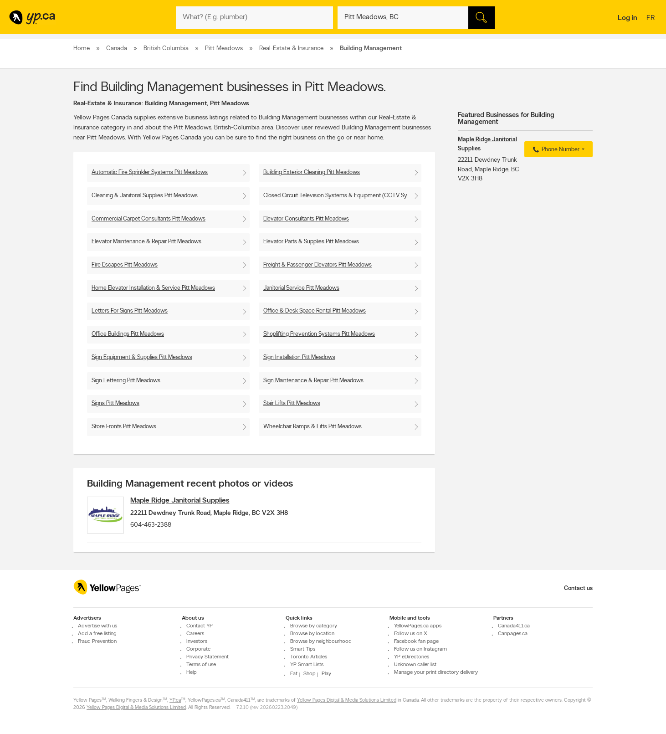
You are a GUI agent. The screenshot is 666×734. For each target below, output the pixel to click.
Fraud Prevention (97, 641)
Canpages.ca (513, 633)
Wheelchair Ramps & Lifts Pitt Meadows (312, 427)
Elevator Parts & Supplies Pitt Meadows (311, 242)
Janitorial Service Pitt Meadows (301, 288)
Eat (293, 674)
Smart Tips (302, 649)
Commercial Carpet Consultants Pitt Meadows (148, 219)
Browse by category (313, 626)
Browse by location (312, 633)
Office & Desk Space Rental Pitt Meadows (314, 311)
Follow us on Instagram (420, 649)
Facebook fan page (416, 641)
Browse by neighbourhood (321, 641)
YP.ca (175, 700)
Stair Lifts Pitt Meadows (291, 403)
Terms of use (201, 664)
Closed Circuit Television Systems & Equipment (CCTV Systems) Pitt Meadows (342, 196)
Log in (627, 18)
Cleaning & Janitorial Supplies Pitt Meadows (145, 196)
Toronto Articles (308, 657)
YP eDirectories (411, 657)
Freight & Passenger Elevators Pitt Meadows (317, 265)
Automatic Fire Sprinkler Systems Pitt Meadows (150, 172)
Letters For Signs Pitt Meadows (130, 311)
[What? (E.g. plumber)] (254, 17)
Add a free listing (97, 633)
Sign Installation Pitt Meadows (299, 357)
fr (651, 18)
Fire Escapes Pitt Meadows (125, 265)
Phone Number (555, 149)
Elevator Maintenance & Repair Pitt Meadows (146, 242)
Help (191, 672)
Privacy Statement (207, 657)
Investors (196, 641)
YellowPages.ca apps (417, 626)
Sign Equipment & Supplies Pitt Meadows (142, 357)
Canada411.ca (514, 626)
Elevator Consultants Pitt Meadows (306, 219)
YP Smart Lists (306, 664)
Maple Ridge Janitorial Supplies (186, 500)
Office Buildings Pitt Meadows (128, 334)
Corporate (198, 649)
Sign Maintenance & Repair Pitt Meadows (313, 381)
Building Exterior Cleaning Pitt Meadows (311, 172)
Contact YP (199, 626)
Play (326, 674)
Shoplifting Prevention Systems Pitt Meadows (319, 334)
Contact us (578, 588)
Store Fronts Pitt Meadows (124, 427)
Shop (309, 674)
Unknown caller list (415, 664)
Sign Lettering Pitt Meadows (126, 381)
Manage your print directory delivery (436, 672)
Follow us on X (410, 633)
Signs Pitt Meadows (115, 403)
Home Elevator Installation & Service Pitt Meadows (153, 288)
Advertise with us (97, 626)
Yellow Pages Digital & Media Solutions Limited (346, 700)
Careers (195, 633)
